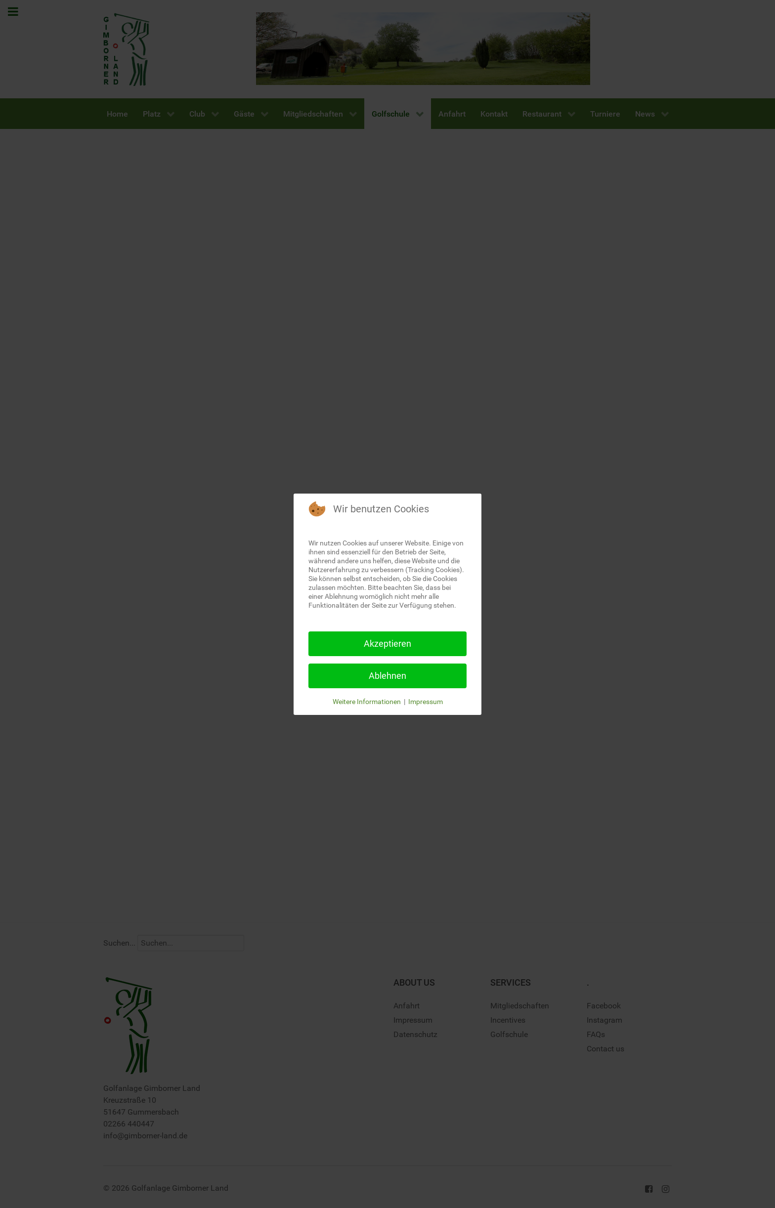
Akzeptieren (387, 643)
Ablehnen (387, 675)
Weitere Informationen (367, 702)
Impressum (425, 702)
